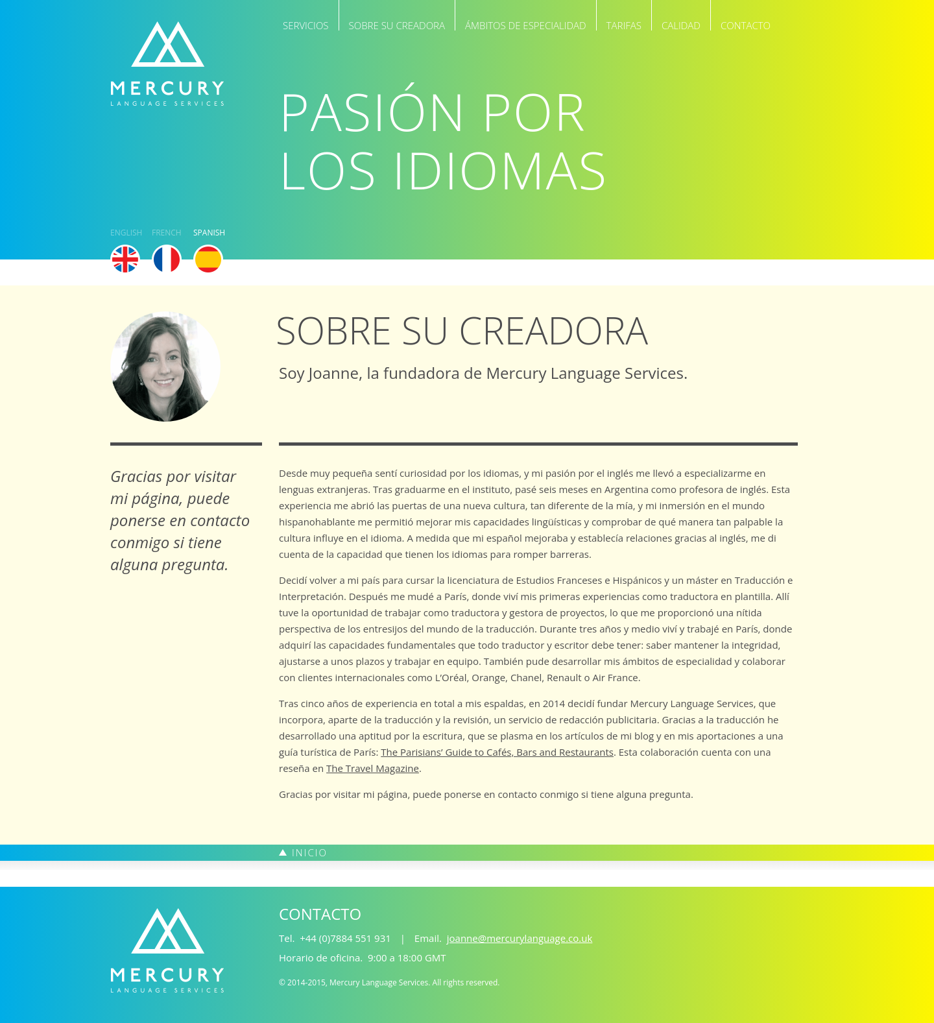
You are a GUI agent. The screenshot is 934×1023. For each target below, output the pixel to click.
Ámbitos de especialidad (525, 24)
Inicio (310, 852)
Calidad (681, 24)
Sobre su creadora (397, 24)
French (167, 233)
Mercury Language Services (167, 63)
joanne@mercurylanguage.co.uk (520, 938)
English (125, 233)
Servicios (306, 24)
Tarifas (623, 24)
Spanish (208, 233)
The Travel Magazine (372, 768)
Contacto (746, 24)
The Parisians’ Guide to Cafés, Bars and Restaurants (497, 751)
